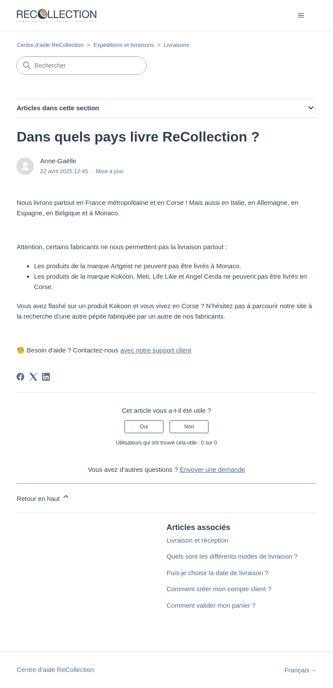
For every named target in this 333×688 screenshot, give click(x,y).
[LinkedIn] (46, 377)
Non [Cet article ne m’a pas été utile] (189, 427)
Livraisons (176, 45)
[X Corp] (33, 377)
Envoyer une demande (212, 469)
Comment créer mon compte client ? (218, 589)
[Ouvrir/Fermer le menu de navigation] (301, 16)
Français (300, 670)
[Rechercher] (81, 65)
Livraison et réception (197, 540)
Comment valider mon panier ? (210, 605)
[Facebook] (20, 377)
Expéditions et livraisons (123, 45)
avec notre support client (156, 350)
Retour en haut (43, 497)
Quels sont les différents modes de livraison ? (231, 556)
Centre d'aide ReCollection (49, 45)
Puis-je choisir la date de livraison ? (217, 572)
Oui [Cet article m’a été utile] (144, 427)
